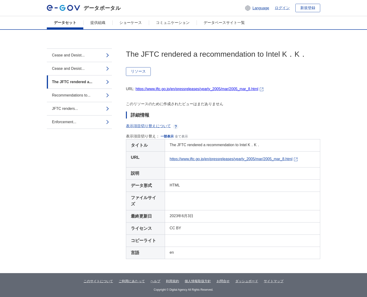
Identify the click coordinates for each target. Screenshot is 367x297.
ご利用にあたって (132, 281)
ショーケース (130, 23)
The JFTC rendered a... (72, 82)
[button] (257, 8)
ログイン (282, 8)
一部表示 (167, 136)
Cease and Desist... (68, 55)
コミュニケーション (173, 23)
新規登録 (307, 8)
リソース (138, 71)
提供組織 (97, 23)
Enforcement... (64, 122)
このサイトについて (98, 281)
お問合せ (223, 281)
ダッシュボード (246, 281)
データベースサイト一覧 (224, 23)
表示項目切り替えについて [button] (152, 126)
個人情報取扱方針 (198, 281)
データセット (65, 23)
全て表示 (181, 136)
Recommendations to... (71, 95)
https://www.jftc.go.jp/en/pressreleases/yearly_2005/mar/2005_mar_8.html (197, 89)
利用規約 (172, 281)
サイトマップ (273, 281)
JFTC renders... (65, 109)
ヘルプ (155, 281)
